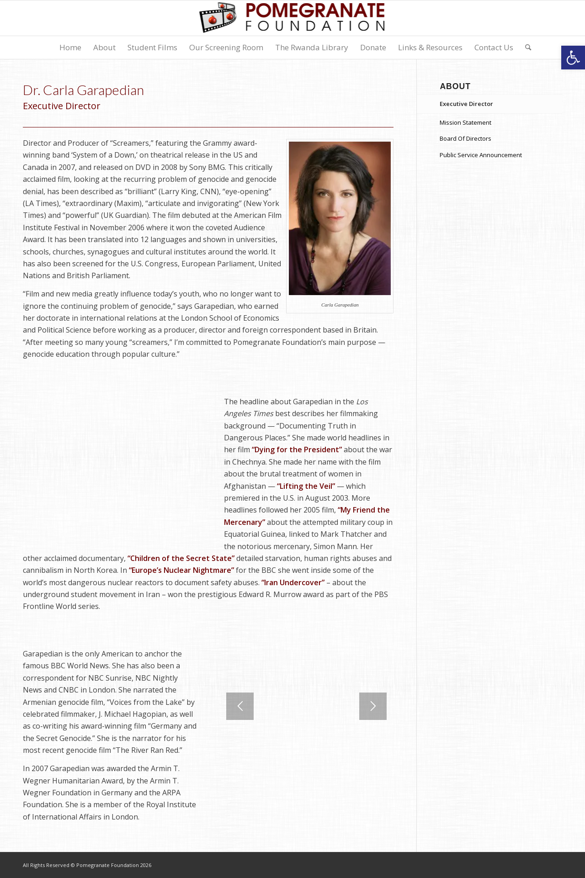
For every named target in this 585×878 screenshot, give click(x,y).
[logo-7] (293, 18)
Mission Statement (465, 122)
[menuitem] (70, 47)
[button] (573, 57)
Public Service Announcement (481, 155)
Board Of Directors (465, 138)
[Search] (525, 47)
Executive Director (466, 104)
